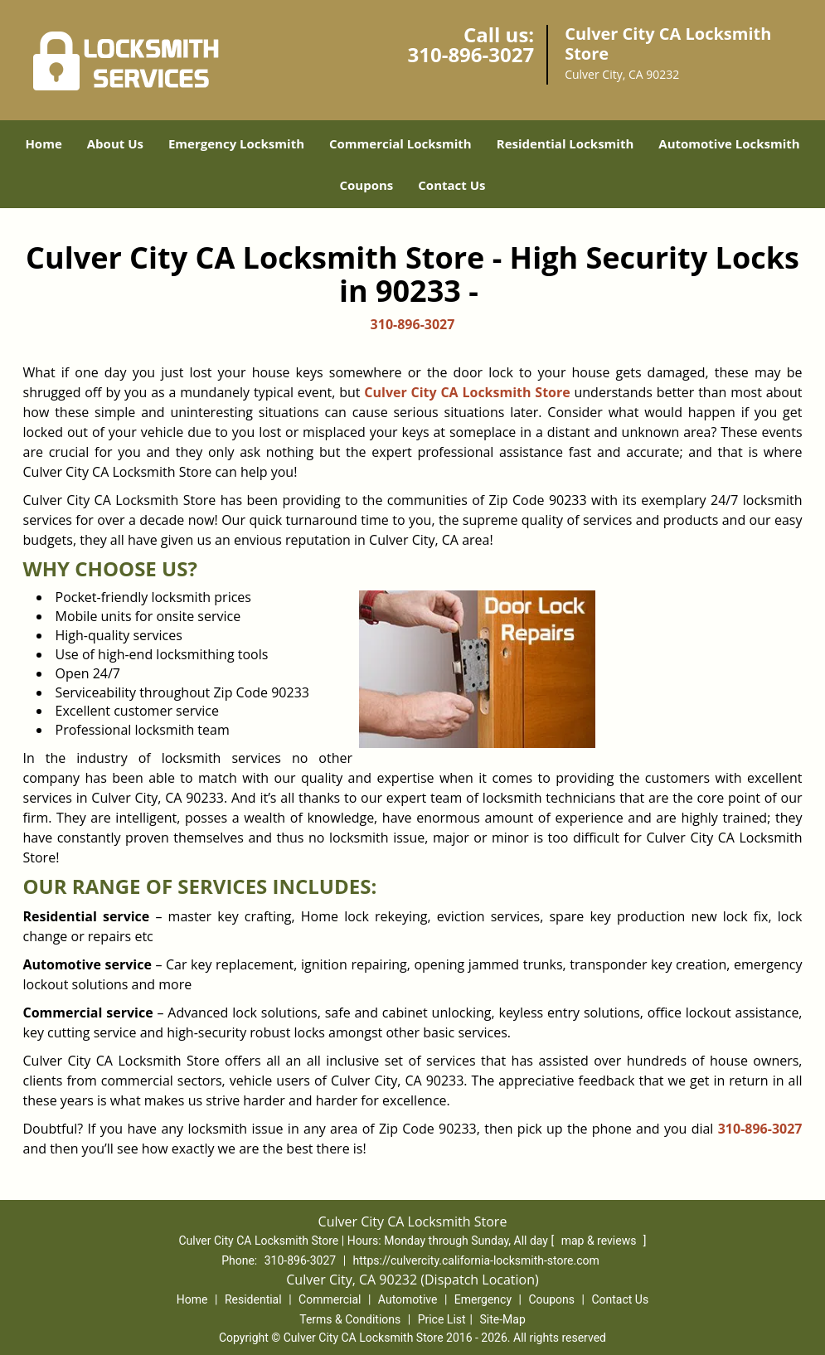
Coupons (366, 185)
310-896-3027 (470, 54)
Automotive (408, 1299)
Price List (442, 1319)
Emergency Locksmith (236, 143)
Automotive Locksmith (728, 143)
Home (43, 143)
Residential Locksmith (565, 143)
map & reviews (600, 1240)
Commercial (329, 1299)
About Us (115, 143)
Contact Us (451, 185)
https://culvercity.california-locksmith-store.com (476, 1260)
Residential (253, 1299)
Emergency (483, 1299)
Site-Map (503, 1319)
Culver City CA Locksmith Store (467, 392)
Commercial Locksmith (400, 143)
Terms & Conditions (349, 1319)
